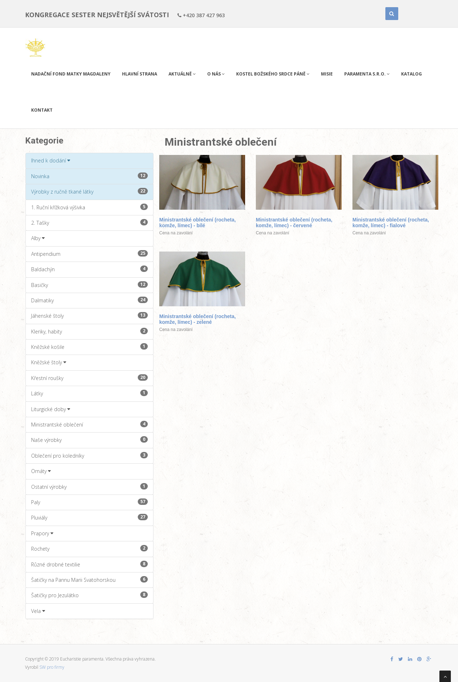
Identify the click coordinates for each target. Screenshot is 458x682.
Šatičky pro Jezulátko (89, 595)
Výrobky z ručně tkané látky (89, 191)
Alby (38, 238)
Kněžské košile (89, 346)
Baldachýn (89, 269)
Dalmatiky (89, 300)
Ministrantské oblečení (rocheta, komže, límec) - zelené (197, 319)
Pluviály (89, 517)
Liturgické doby (50, 409)
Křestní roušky (89, 377)
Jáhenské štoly (89, 315)
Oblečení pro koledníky (89, 455)
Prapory (42, 533)
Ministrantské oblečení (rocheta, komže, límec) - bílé (197, 222)
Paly (89, 502)
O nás (216, 74)
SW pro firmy (51, 667)
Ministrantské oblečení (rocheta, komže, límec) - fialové (390, 222)
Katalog (411, 74)
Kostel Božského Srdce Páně (273, 74)
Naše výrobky (89, 439)
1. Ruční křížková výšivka (89, 207)
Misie (327, 74)
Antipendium (89, 253)
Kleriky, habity (89, 331)
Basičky (89, 284)
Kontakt (42, 110)
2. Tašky (89, 222)
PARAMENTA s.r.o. (367, 74)
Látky (89, 393)
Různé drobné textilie (89, 564)
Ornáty (41, 471)
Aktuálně (182, 74)
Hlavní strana (139, 74)
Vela (38, 611)
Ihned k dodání (50, 160)
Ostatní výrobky (89, 486)
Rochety (89, 548)
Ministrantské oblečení (89, 424)
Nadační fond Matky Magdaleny (71, 74)
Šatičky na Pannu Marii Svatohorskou (89, 579)
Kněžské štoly (48, 362)
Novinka (89, 176)
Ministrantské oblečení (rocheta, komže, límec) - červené (294, 222)
